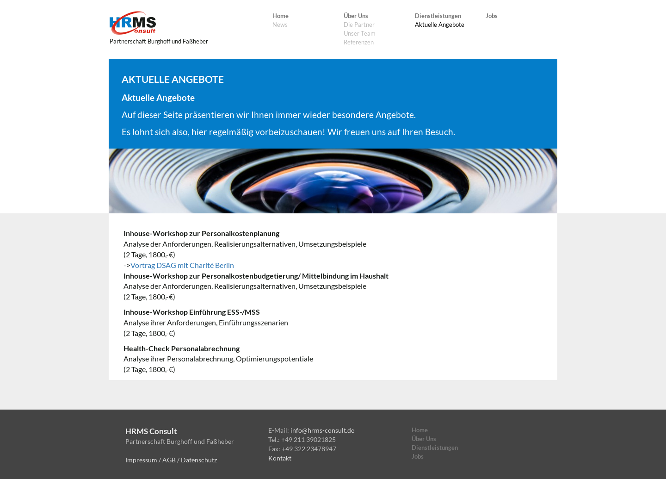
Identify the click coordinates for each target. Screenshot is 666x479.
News (280, 24)
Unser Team (360, 33)
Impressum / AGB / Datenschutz (171, 460)
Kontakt (279, 458)
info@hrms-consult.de (322, 430)
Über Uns (356, 15)
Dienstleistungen (438, 15)
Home (280, 15)
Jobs (492, 15)
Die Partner (359, 24)
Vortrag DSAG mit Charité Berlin (182, 265)
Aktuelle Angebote (439, 24)
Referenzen (359, 42)
